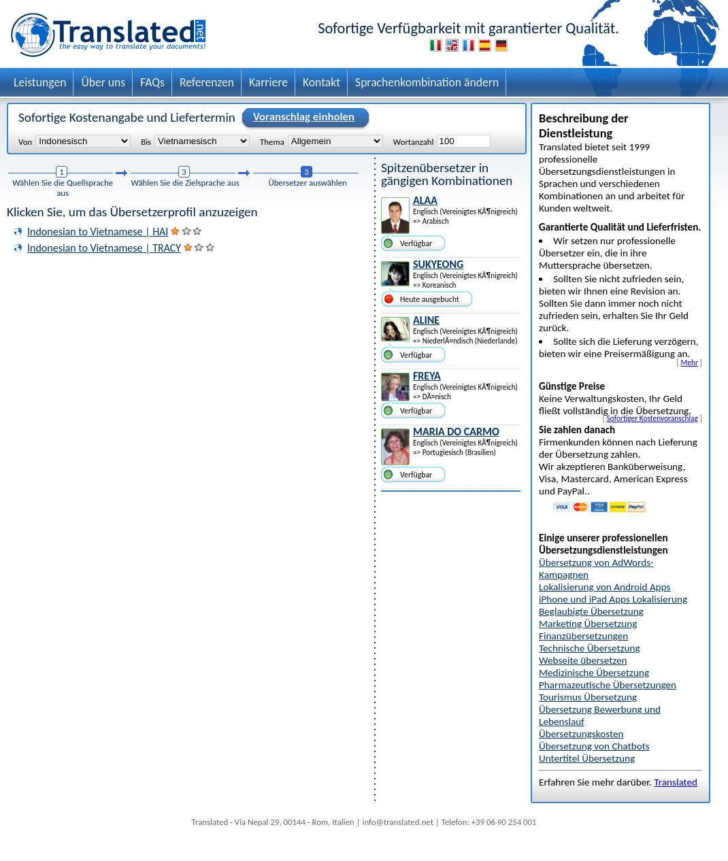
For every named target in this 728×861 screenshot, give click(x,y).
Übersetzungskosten (581, 734)
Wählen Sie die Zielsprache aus (185, 183)
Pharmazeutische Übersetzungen (607, 685)
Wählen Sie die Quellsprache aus (62, 188)
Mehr (689, 362)
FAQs (152, 82)
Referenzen (207, 82)
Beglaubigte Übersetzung (591, 611)
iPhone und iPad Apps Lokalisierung (613, 599)
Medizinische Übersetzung (594, 672)
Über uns (103, 82)
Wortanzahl (413, 141)
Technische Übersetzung (589, 648)
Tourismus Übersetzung (588, 697)
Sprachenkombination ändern (427, 82)
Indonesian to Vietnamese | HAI (97, 231)
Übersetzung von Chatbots (594, 746)
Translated (675, 782)
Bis (146, 141)
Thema (272, 141)
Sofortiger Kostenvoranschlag (652, 418)
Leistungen (40, 82)
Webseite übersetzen (583, 660)
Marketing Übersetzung (588, 624)
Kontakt (321, 82)
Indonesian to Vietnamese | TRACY (104, 247)
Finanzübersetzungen (583, 636)
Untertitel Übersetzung (587, 758)
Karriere (268, 82)
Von (25, 141)
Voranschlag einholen (301, 117)
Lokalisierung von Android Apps (605, 587)
